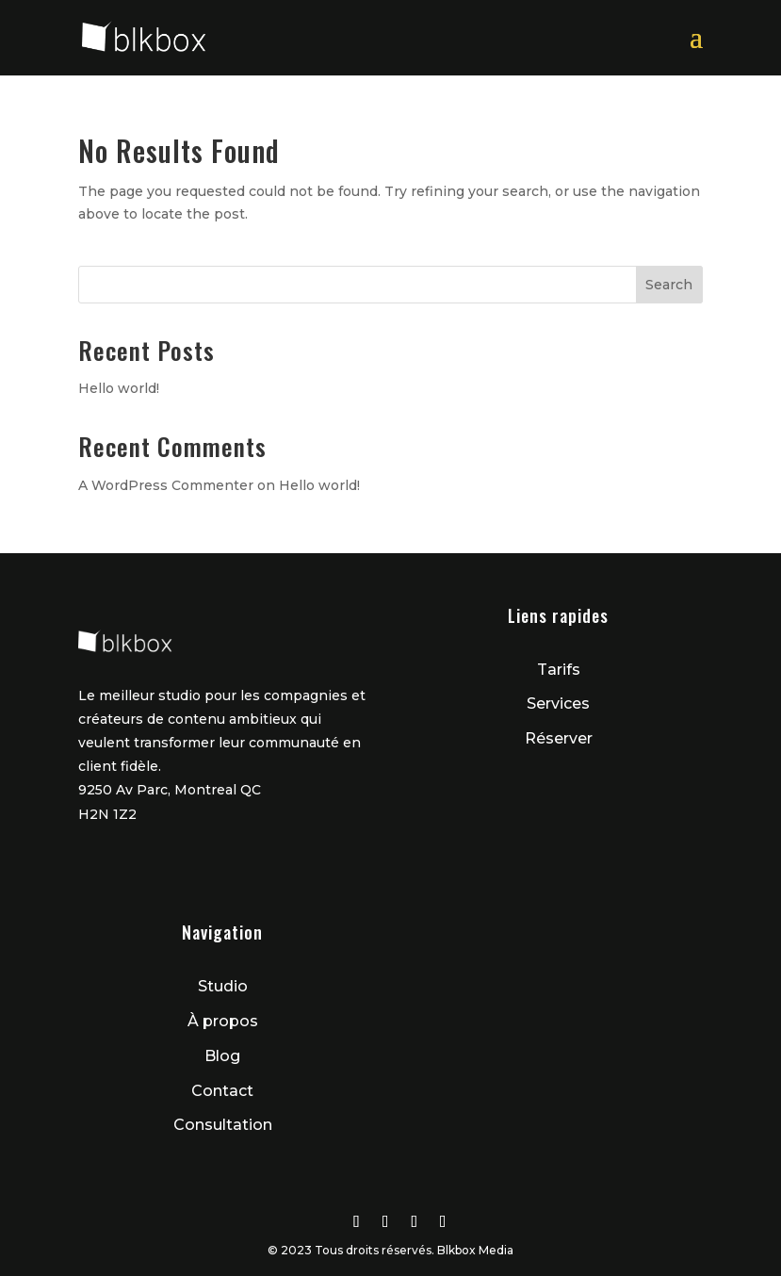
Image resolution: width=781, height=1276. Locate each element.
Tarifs (558, 670)
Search (668, 284)
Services (558, 703)
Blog (222, 1056)
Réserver (559, 738)
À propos (222, 1021)
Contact (222, 1091)
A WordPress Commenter (165, 485)
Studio (223, 986)
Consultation (222, 1125)
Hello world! (118, 388)
